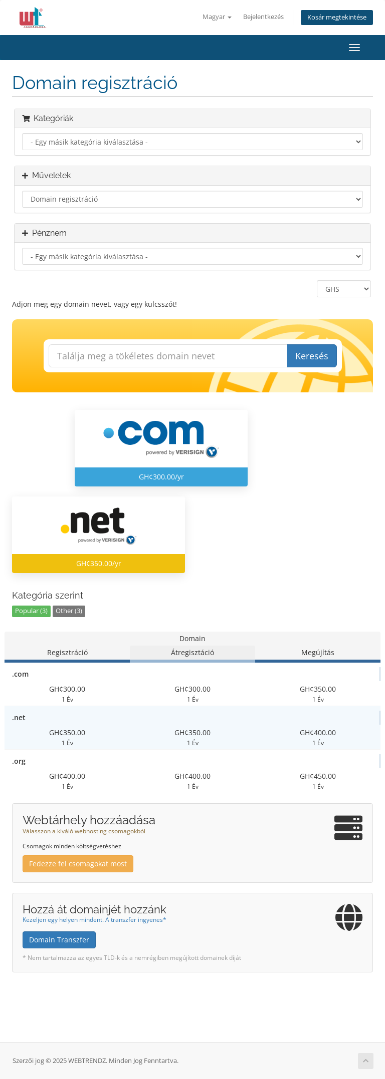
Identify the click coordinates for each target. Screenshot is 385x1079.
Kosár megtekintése (336, 17)
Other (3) (69, 611)
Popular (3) (31, 611)
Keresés (311, 356)
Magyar (217, 17)
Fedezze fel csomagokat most (78, 863)
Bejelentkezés (263, 17)
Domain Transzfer (59, 939)
